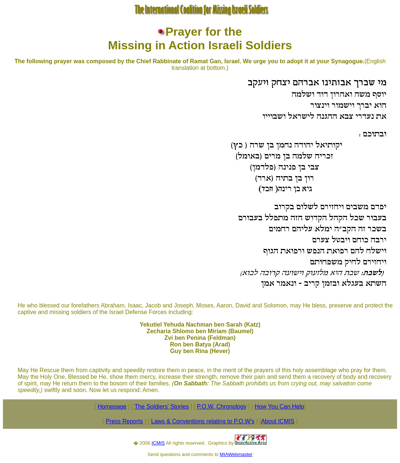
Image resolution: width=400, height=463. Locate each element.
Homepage (112, 406)
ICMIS (158, 443)
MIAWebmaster (236, 454)
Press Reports (124, 421)
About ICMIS (277, 421)
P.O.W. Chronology (221, 406)
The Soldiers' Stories (162, 406)
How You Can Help (279, 406)
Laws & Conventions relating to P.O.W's (202, 421)
